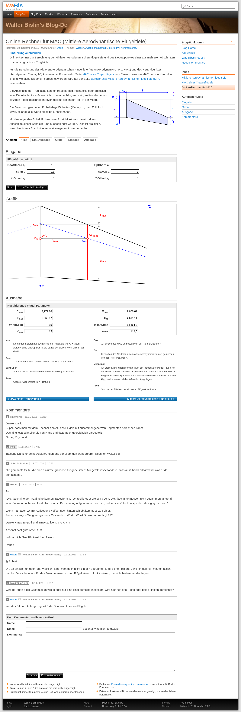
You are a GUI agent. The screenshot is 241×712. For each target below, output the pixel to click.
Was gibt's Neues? (193, 57)
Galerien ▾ (91, 14)
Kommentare (190, 116)
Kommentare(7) (129, 47)
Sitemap (119, 702)
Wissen (80, 47)
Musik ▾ (49, 14)
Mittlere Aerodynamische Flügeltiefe (149, 398)
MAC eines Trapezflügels (98, 74)
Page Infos (107, 702)
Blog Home (189, 47)
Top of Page (186, 702)
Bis (14, 5)
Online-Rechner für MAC (197, 87)
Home (9, 14)
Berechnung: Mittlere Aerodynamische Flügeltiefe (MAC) (126, 78)
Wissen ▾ (62, 14)
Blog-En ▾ (36, 14)
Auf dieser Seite (192, 96)
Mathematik (100, 47)
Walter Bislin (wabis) (34, 702)
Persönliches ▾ (109, 14)
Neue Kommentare (193, 62)
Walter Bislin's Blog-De (36, 25)
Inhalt (185, 71)
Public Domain (31, 706)
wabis (60, 47)
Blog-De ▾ (21, 14)
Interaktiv (113, 47)
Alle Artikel (188, 52)
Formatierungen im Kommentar (130, 684)
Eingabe (187, 102)
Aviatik (89, 47)
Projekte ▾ (76, 14)
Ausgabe (187, 112)
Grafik (185, 107)
